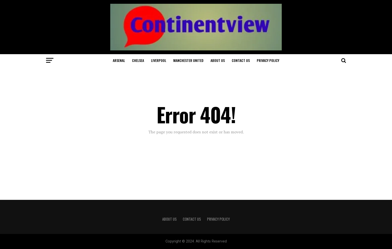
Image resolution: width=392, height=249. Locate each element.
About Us (217, 60)
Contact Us (241, 60)
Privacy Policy (268, 60)
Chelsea (138, 60)
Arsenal (119, 60)
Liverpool (158, 60)
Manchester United (188, 60)
